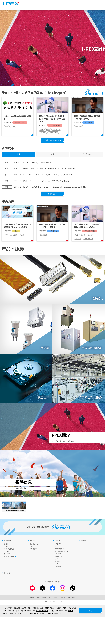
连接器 (6, 544)
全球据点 (58, 561)
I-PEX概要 (58, 554)
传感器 (6, 547)
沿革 (56, 559)
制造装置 (7, 554)
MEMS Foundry (9, 557)
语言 (82, 3)
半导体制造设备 (9, 549)
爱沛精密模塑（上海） (62, 552)
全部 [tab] (18, 154)
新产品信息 (33, 549)
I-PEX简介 (58, 544)
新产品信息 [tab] (86, 154)
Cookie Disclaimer (54, 597)
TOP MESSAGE (59, 549)
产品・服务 (26, 7)
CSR (56, 564)
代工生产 (7, 552)
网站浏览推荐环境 (41, 597)
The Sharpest (59, 2)
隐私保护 (63, 597)
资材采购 (58, 566)
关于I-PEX (74, 7)
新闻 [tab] (52, 154)
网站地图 (73, 3)
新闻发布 (50, 7)
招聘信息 (97, 7)
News (31, 547)
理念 (56, 547)
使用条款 (32, 597)
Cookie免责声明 (44, 610)
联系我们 (7, 573)
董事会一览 (58, 557)
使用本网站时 (71, 597)
